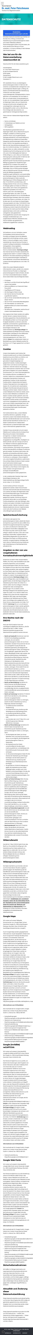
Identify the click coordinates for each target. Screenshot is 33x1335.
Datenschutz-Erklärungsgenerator (13, 1315)
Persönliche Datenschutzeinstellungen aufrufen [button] (16, 33)
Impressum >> (7, 79)
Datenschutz (17, 1333)
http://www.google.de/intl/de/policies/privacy (17, 1026)
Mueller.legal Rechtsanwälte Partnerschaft (15, 1319)
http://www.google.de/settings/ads (14, 1041)
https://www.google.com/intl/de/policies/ (16, 1157)
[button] (3, 1332)
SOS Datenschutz (10, 1313)
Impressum (8, 1333)
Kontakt (24, 1333)
